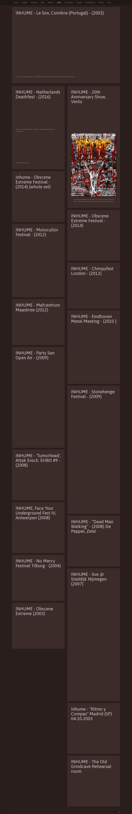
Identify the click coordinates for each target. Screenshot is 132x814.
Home (16, 2)
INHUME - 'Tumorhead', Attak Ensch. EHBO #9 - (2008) (38, 460)
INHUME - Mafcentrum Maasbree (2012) (38, 307)
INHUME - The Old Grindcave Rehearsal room (91, 766)
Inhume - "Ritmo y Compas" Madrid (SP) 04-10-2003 (91, 713)
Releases (50, 2)
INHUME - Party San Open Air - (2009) (35, 355)
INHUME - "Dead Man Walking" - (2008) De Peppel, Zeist (92, 526)
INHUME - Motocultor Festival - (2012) (37, 232)
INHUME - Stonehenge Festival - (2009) (93, 394)
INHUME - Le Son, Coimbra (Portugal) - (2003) (60, 12)
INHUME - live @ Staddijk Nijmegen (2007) (89, 579)
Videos (59, 2)
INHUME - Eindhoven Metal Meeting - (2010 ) (93, 319)
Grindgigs (24, 2)
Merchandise (69, 2)
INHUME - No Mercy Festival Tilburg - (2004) (38, 563)
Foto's (109, 2)
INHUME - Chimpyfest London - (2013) (92, 271)
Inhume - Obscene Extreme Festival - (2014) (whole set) (33, 182)
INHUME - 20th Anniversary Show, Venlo (88, 96)
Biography (34, 2)
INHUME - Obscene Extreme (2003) (34, 611)
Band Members (90, 2)
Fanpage (79, 2)
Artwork (101, 2)
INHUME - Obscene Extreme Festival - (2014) (90, 220)
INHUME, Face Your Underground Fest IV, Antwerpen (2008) (36, 513)
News (42, 2)
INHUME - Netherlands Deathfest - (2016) (38, 94)
